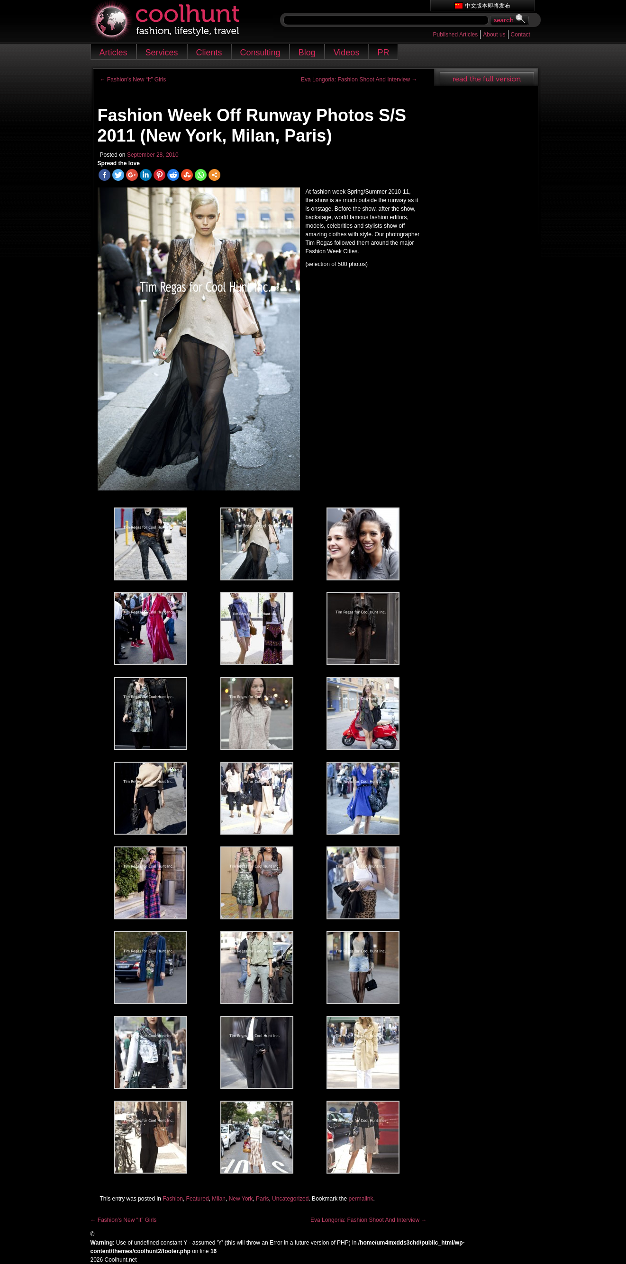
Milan (219, 1198)
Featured (197, 1198)
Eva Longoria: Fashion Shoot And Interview (359, 79)
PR (383, 52)
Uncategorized (290, 1198)
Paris (262, 1198)
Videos (347, 52)
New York (241, 1198)
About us (494, 34)
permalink (361, 1198)
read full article (486, 77)
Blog (307, 52)
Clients (209, 52)
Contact (520, 34)
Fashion (173, 1198)
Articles (113, 52)
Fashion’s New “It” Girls (133, 79)
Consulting (260, 52)
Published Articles (455, 34)
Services (161, 52)
